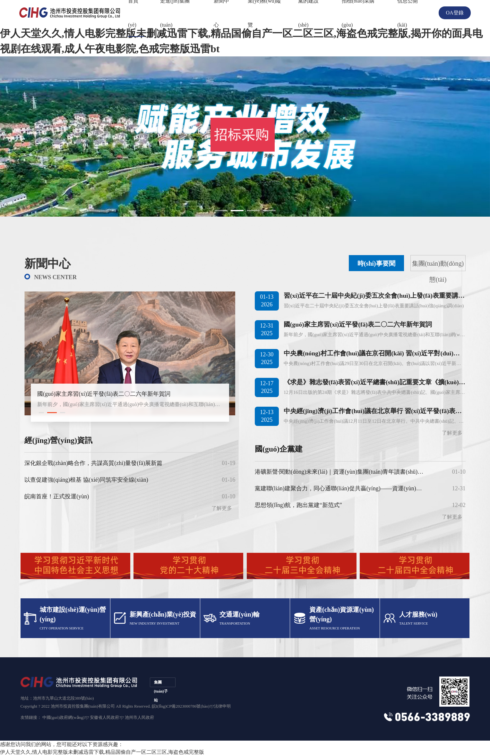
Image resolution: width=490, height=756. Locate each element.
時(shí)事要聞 (376, 263)
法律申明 (222, 706)
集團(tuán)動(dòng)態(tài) (438, 265)
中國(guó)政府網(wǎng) (63, 717)
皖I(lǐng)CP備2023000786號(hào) (181, 706)
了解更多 (452, 433)
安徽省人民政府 (104, 717)
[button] (41, 412)
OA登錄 (454, 12)
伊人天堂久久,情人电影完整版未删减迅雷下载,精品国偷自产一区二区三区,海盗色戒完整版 (102, 752)
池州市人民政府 (139, 717)
